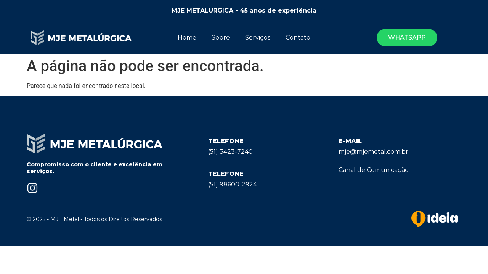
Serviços (257, 37)
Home (187, 37)
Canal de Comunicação (374, 170)
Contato (298, 37)
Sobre (221, 37)
